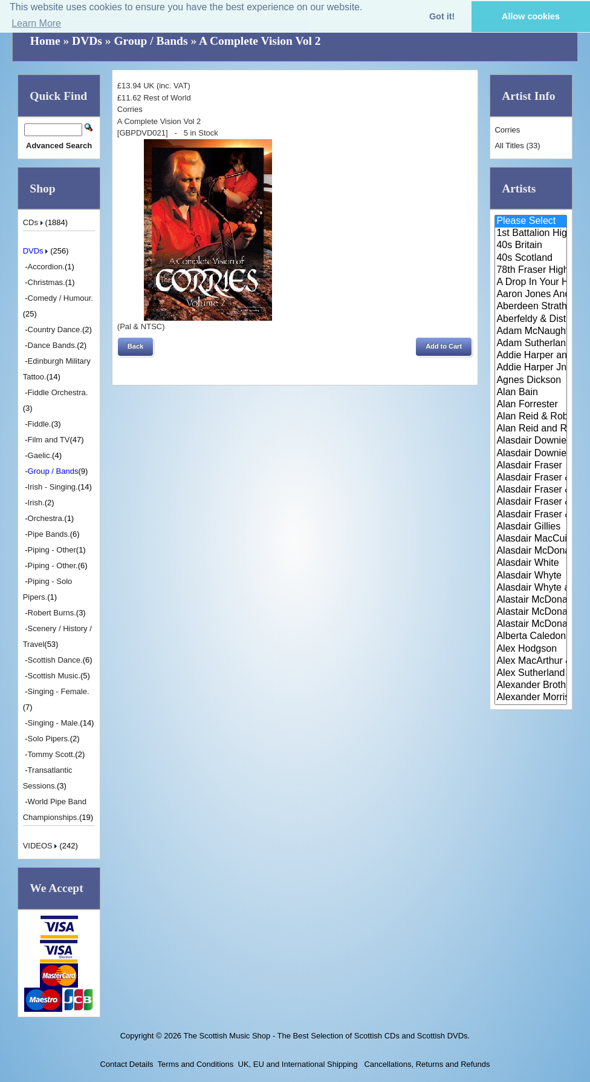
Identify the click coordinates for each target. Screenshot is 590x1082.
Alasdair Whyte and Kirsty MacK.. (530, 588)
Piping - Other (52, 549)
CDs (34, 222)
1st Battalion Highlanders (530, 234)
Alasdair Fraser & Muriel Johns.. (530, 490)
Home (45, 40)
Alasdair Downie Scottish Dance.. (530, 454)
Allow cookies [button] (531, 16)
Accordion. (46, 266)
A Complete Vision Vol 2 (260, 40)
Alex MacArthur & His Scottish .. (530, 661)
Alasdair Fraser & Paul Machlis (530, 515)
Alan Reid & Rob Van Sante (530, 417)
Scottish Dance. (55, 659)
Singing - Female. (58, 691)
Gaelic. (40, 455)
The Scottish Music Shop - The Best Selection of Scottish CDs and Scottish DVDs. (326, 1035)
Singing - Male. (54, 722)
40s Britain (530, 246)
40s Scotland (530, 258)
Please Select (530, 221)
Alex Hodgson (530, 649)
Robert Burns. (52, 612)
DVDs (87, 40)
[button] (135, 346)
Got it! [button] (442, 16)
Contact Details (126, 1064)
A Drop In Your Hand (530, 283)
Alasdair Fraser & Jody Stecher (530, 478)
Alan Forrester (530, 405)
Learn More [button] (36, 23)
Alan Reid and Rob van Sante (530, 429)
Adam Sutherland (530, 344)
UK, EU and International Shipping (298, 1064)
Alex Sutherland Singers (530, 673)
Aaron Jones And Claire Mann (530, 295)
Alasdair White (530, 563)
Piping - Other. (53, 565)
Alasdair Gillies (530, 527)
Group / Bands (150, 40)
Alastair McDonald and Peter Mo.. (530, 612)
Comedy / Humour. (60, 298)
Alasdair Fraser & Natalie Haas (530, 502)
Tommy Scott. (52, 754)
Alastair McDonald (530, 600)
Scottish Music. (54, 675)
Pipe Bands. (49, 534)
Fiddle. (39, 423)
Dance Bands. (52, 345)
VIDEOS (41, 845)
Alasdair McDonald (530, 551)
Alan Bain (530, 393)
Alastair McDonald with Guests (530, 624)
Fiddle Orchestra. (58, 392)
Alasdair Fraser (530, 466)
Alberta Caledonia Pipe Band (530, 637)
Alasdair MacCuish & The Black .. (530, 539)
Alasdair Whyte (530, 576)
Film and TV (49, 439)
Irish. (36, 502)
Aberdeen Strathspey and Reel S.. (530, 307)
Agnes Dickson (530, 381)
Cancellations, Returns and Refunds (426, 1064)
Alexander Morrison (530, 698)
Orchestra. (46, 518)
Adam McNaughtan (530, 332)
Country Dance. (55, 329)
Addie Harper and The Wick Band (530, 356)
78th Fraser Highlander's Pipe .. (530, 270)
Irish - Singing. (53, 486)
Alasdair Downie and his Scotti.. (530, 441)
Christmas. (46, 282)
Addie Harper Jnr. (530, 368)
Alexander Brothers (530, 686)
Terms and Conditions (196, 1064)
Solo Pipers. (49, 738)
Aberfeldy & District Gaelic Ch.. (530, 319)
